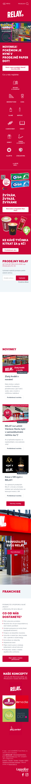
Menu (6, 4)
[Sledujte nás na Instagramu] (27, 774)
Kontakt (21, 760)
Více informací (15, 552)
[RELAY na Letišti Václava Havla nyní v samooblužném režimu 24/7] (15, 428)
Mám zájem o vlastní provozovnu (15, 658)
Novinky (11, 760)
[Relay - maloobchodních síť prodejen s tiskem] (15, 14)
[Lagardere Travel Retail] (22, 770)
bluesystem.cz (13, 764)
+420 (7, 754)
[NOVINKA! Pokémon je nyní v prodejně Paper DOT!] (15, 47)
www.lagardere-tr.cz (11, 756)
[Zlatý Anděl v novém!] (15, 378)
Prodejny (5, 760)
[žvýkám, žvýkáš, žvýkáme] (15, 192)
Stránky (16, 760)
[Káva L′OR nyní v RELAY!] (15, 477)
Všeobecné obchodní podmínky (11, 762)
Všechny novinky (15, 503)
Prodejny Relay (23, 282)
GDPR (26, 760)
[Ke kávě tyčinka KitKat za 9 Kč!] (15, 234)
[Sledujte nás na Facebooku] (23, 774)
